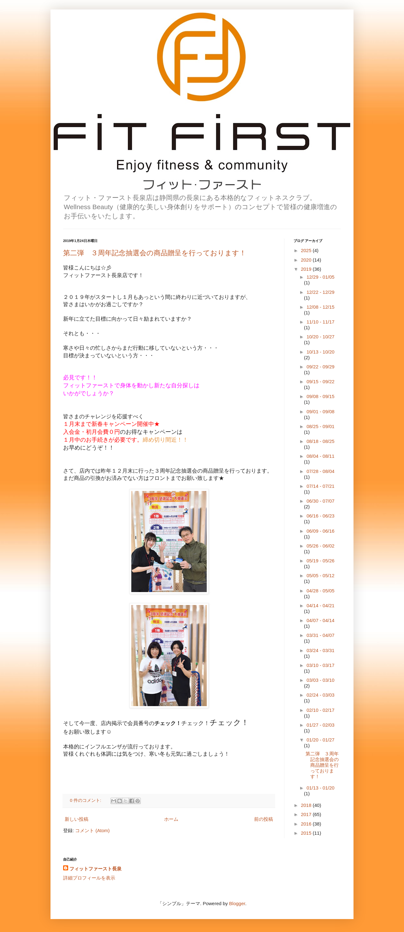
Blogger (237, 903)
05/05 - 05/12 (320, 575)
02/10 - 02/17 (320, 710)
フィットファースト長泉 (95, 868)
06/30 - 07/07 (320, 501)
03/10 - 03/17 (320, 665)
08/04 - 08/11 (320, 456)
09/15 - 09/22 (320, 381)
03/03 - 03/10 (320, 680)
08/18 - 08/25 (320, 441)
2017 (307, 814)
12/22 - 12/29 (320, 292)
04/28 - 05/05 (320, 590)
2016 (307, 823)
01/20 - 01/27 (320, 739)
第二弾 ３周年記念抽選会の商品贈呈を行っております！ (154, 253)
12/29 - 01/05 (320, 277)
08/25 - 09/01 (320, 426)
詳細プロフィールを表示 (89, 878)
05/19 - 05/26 (320, 560)
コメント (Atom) (92, 830)
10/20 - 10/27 (320, 336)
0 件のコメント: (86, 800)
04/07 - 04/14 (320, 620)
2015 (307, 833)
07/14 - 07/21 (320, 486)
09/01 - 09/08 (320, 411)
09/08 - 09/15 (320, 396)
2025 (307, 250)
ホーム (171, 819)
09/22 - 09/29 (320, 366)
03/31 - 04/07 (320, 635)
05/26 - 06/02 (320, 545)
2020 (307, 260)
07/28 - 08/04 (320, 471)
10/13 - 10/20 (320, 351)
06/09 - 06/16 (320, 531)
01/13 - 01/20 (320, 787)
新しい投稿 (76, 819)
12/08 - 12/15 (320, 307)
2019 (307, 269)
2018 (307, 805)
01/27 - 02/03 (320, 725)
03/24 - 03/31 (320, 650)
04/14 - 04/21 (320, 605)
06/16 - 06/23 (320, 515)
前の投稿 (263, 819)
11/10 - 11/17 (320, 321)
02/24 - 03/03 (320, 695)
